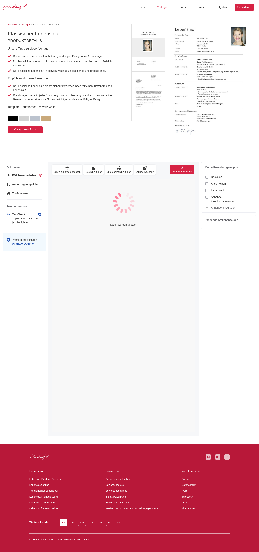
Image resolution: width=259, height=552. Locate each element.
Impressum (187, 497)
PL (110, 522)
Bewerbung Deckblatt (116, 502)
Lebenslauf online (38, 485)
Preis (200, 7)
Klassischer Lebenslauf (41, 502)
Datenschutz (188, 485)
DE (73, 522)
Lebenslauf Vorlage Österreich (45, 479)
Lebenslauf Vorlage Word (42, 497)
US (92, 522)
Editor (141, 7)
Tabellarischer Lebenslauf (42, 491)
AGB (184, 491)
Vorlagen (162, 7)
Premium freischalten (24, 242)
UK (101, 522)
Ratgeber (221, 7)
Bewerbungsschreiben (116, 479)
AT (64, 522)
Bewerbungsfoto (113, 485)
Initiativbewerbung (114, 497)
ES (118, 522)
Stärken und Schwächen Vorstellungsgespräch (129, 508)
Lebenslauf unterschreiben (43, 508)
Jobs (183, 7)
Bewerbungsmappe (115, 491)
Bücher (185, 479)
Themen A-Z (188, 508)
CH (82, 522)
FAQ (184, 502)
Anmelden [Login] (244, 7)
